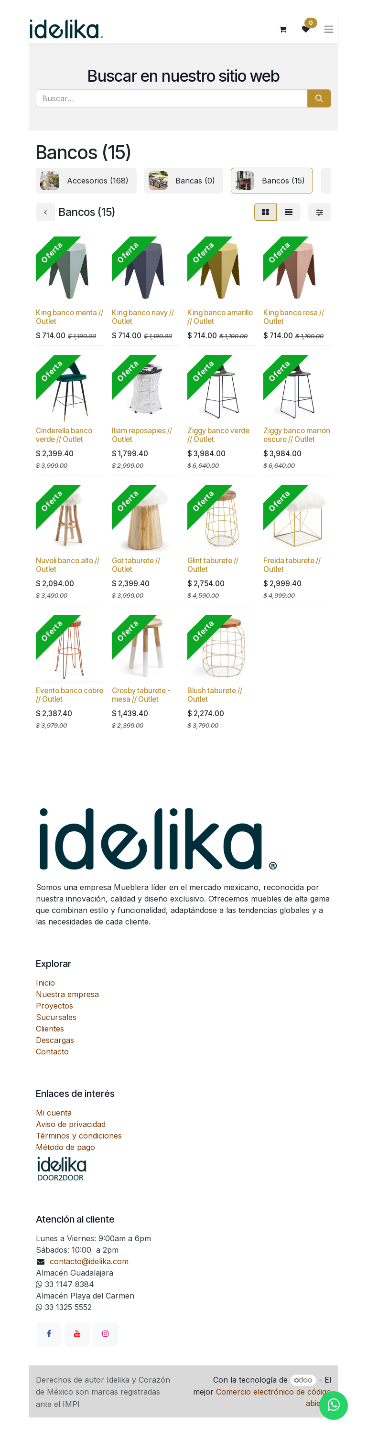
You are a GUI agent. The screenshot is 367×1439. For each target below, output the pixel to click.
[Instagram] (105, 1333)
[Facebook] (48, 1333)
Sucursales (56, 1017)
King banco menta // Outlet (69, 316)
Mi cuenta (54, 1112)
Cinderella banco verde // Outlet (64, 435)
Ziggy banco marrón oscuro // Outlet (296, 435)
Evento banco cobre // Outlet (69, 695)
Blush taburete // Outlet (214, 695)
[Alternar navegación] (328, 29)
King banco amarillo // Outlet (220, 316)
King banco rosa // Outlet (293, 316)
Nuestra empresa (67, 994)
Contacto (52, 1051)
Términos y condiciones (79, 1135)
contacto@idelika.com (89, 1261)
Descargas (55, 1040)
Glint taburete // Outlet (212, 565)
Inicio (45, 983)
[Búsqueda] (319, 98)
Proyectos (54, 1005)
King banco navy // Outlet (143, 316)
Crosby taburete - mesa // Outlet (141, 695)
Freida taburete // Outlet (292, 565)
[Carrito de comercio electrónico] (282, 29)
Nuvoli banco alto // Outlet (67, 565)
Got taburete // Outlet (136, 565)
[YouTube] (77, 1333)
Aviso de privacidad (71, 1124)
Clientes (50, 1028)
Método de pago (65, 1147)
